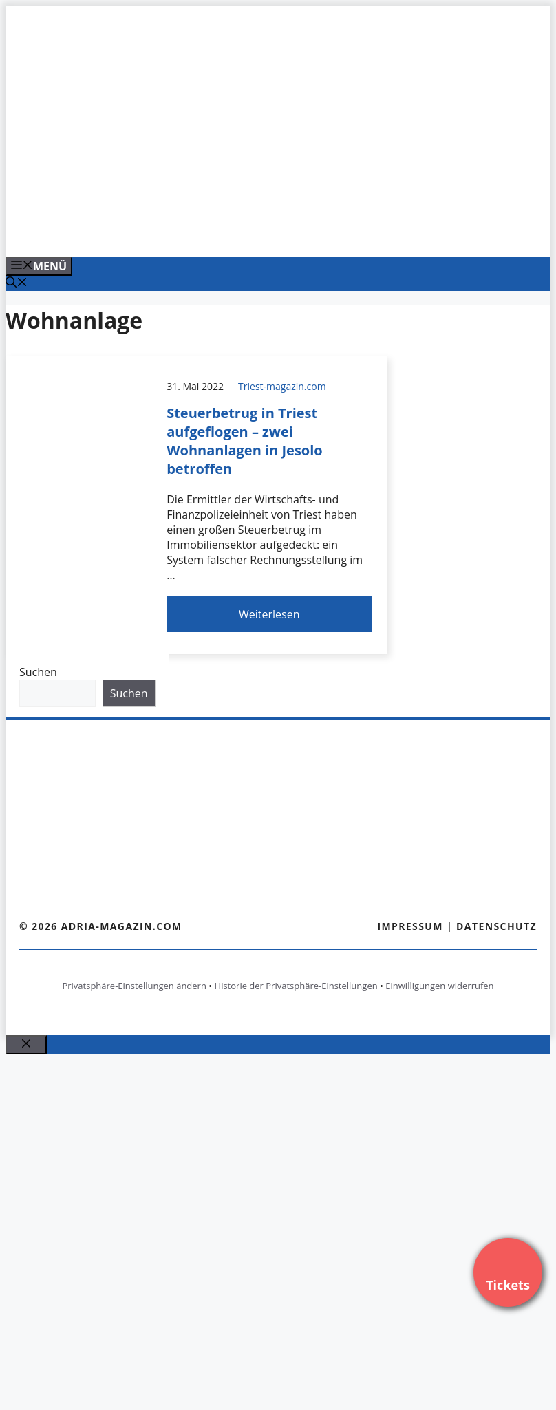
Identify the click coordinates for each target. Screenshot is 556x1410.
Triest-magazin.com (282, 386)
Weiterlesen (269, 614)
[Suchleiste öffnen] (17, 283)
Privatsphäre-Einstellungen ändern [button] (134, 985)
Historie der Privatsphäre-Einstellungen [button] (296, 985)
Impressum (410, 926)
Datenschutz (496, 926)
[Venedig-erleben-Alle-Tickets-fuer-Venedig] (283, 231)
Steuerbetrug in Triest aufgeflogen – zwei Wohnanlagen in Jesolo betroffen (245, 441)
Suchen (38, 672)
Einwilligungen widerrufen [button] (439, 985)
